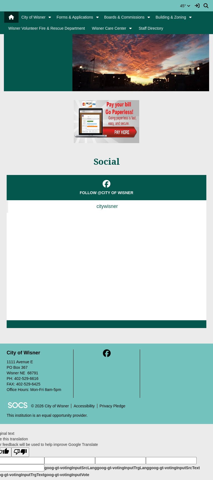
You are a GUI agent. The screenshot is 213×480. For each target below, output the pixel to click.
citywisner (107, 206)
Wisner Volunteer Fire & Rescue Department (46, 28)
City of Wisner (33, 17)
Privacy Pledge (112, 406)
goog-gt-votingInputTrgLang (123, 468)
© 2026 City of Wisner (50, 406)
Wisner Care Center (109, 28)
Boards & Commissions (124, 17)
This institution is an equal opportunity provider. (47, 415)
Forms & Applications (75, 17)
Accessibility (84, 406)
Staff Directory (151, 28)
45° (185, 6)
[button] (50, 17)
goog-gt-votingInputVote (66, 475)
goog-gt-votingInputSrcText (174, 468)
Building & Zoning (171, 17)
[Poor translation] (20, 452)
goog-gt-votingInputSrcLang (70, 468)
